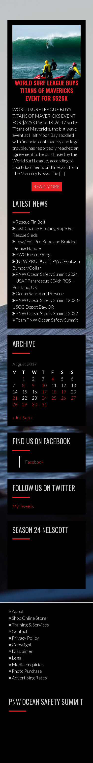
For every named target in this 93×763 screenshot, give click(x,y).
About (18, 611)
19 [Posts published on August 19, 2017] (63, 391)
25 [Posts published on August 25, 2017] (53, 398)
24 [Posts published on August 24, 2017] (44, 398)
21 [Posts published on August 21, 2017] (14, 398)
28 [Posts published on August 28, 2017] (14, 404)
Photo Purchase (27, 671)
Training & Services (30, 624)
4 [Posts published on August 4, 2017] (52, 379)
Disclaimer (22, 651)
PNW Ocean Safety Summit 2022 (47, 313)
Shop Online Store (29, 618)
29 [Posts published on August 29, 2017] (24, 404)
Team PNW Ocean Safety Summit (47, 320)
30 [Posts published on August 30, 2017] (34, 404)
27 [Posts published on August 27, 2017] (73, 398)
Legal (17, 658)
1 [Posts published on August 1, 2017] (23, 379)
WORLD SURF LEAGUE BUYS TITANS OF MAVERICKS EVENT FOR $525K (46, 90)
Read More (46, 186)
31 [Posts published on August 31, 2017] (44, 404)
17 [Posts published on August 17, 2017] (44, 391)
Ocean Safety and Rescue (40, 293)
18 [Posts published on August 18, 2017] (53, 391)
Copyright (22, 644)
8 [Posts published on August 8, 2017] (23, 385)
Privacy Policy (25, 638)
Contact (20, 631)
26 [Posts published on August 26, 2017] (63, 398)
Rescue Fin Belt (31, 222)
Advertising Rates (29, 677)
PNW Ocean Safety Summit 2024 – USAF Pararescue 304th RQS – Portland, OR (45, 280)
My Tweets (23, 506)
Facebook (34, 462)
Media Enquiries (28, 664)
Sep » (28, 417)
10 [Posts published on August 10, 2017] (44, 385)
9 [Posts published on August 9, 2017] (33, 385)
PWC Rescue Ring (33, 254)
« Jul (16, 417)
